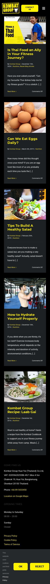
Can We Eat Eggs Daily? (22, 141)
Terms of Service (12, 544)
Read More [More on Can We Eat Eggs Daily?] (11, 178)
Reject (39, 566)
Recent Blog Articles (27, 66)
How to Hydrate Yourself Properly (22, 316)
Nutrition (16, 66)
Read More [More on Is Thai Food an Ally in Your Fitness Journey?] (11, 91)
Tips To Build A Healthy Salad (20, 227)
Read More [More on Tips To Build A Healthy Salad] (11, 267)
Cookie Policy (10, 540)
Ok (21, 566)
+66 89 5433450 (19, 490)
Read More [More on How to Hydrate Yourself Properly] (11, 361)
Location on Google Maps (16, 496)
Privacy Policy (10, 536)
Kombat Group (15, 64)
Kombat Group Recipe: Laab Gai (21, 410)
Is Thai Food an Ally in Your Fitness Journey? (24, 54)
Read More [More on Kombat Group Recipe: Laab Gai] (11, 450)
